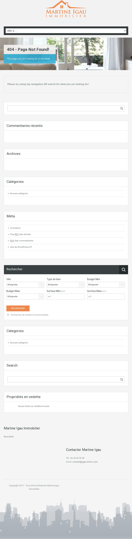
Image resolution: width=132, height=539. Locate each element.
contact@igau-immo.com (85, 462)
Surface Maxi (96, 291)
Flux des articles (20, 234)
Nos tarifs (9, 436)
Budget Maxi (13, 291)
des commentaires (21, 240)
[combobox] (25, 285)
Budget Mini (93, 279)
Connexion (15, 228)
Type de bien (54, 279)
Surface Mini (56, 291)
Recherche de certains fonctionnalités (27, 315)
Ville (8, 279)
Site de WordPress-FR (21, 247)
